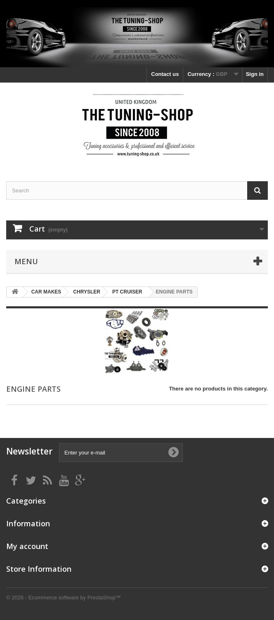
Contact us (165, 74)
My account (27, 546)
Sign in (255, 74)
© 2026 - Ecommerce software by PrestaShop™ (63, 597)
